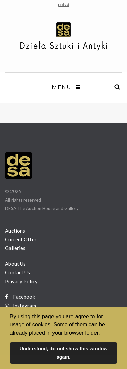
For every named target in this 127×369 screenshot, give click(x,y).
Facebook (20, 297)
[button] (102, 333)
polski (63, 4)
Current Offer (21, 239)
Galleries (15, 248)
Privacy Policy (21, 281)
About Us (15, 264)
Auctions (15, 231)
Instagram (20, 305)
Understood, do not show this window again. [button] (64, 353)
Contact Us (17, 272)
